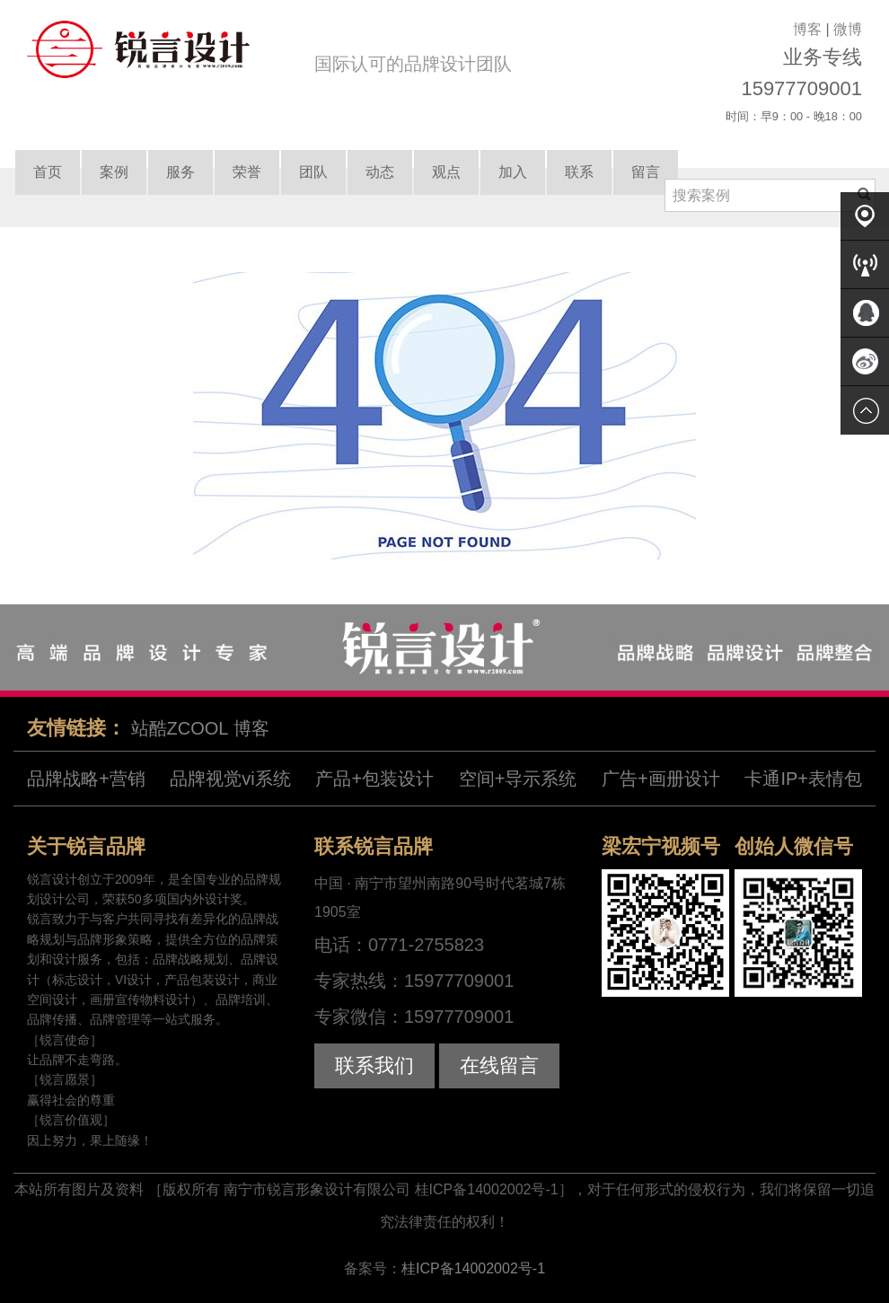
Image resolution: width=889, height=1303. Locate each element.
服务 (180, 172)
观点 (446, 172)
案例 (114, 172)
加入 (512, 172)
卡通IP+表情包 (803, 778)
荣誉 (247, 172)
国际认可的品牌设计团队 (413, 64)
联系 (579, 172)
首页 (47, 172)
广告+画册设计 (661, 778)
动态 (379, 172)
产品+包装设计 (374, 778)
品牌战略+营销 (86, 778)
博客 (807, 29)
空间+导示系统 (518, 778)
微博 (847, 29)
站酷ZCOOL (180, 728)
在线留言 (499, 1065)
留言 (645, 172)
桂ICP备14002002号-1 (473, 1268)
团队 (313, 172)
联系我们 (374, 1065)
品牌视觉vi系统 (230, 778)
